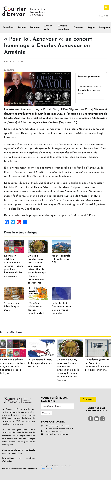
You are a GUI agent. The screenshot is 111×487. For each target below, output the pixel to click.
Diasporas (104, 27)
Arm (106, 16)
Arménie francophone (63, 27)
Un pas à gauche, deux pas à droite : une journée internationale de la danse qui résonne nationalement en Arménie (37, 269)
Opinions (78, 27)
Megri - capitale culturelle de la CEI (61, 259)
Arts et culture (48, 27)
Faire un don (88, 399)
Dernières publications (89, 77)
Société (22, 27)
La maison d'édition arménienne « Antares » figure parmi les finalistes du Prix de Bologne (13, 266)
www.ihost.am (46, 469)
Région (91, 27)
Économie (35, 27)
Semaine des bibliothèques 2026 (11, 306)
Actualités (8, 27)
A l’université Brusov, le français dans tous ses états (89, 90)
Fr (100, 16)
